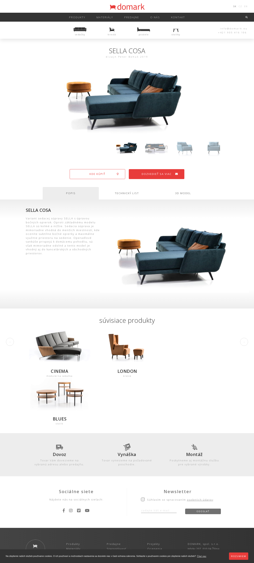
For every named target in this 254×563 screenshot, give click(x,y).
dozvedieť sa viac (160, 174)
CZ (240, 6)
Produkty (77, 17)
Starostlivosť (116, 501)
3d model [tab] (183, 193)
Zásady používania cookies (146, 524)
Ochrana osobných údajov (108, 524)
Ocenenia (154, 501)
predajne (131, 17)
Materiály (104, 17)
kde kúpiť (104, 174)
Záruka (112, 506)
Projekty (153, 496)
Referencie (156, 506)
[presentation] (10, 342)
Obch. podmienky (120, 510)
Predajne (114, 496)
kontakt (178, 17)
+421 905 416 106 (232, 32)
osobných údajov (200, 452)
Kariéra (152, 510)
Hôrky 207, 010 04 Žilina (203, 501)
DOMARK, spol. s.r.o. (203, 496)
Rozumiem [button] (238, 556)
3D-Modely (74, 506)
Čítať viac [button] (201, 556)
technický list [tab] (127, 193)
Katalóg (71, 510)
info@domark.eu (234, 28)
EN (246, 6)
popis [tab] (71, 193)
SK (235, 6)
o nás (155, 17)
